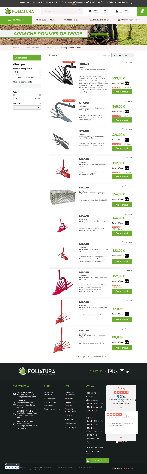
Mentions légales (21, 467)
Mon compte (70, 427)
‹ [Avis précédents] (121, 407)
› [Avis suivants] (121, 437)
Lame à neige (19, 90)
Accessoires (19, 101)
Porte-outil (19, 87)
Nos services (49, 398)
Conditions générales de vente (42, 467)
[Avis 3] (121, 441)
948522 (102, 85)
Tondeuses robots (52, 409)
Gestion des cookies (36, 470)
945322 (94, 81)
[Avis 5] (126, 441)
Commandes (70, 423)
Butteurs (18, 68)
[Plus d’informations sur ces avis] (135, 400)
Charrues (18, 72)
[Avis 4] (123, 441)
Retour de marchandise (70, 410)
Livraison (69, 415)
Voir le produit (122, 91)
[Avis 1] (117, 442)
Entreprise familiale (48, 393)
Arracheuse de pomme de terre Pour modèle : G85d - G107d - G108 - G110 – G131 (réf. (92, 78)
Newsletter (69, 398)
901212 (89, 90)
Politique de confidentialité (87, 467)
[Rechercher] (62, 11)
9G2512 (103, 90)
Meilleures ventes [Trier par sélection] (123, 55)
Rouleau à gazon (21, 97)
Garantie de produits (70, 403)
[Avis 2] (119, 441)
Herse (17, 79)
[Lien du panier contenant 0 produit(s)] (141, 11)
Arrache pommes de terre (24, 65)
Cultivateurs (19, 76)
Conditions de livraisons (50, 403)
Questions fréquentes (70, 393)
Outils (17, 60)
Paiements (69, 419)
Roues (17, 83)
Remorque (18, 94)
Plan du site (19, 470)
